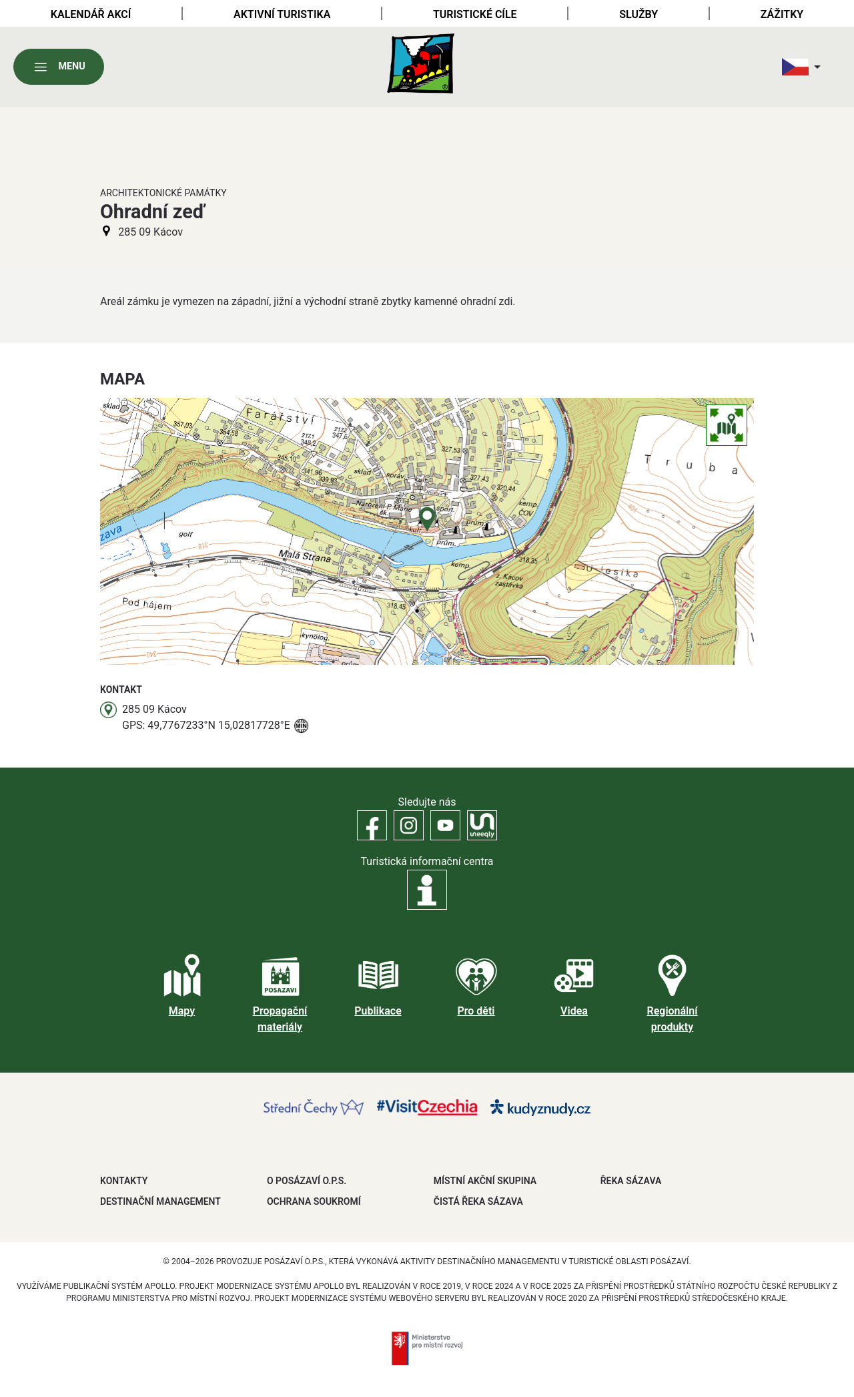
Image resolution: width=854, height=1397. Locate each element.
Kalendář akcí (91, 14)
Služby (638, 14)
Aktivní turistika (282, 14)
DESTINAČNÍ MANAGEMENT (160, 1201)
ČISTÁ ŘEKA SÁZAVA (478, 1201)
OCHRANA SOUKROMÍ (314, 1201)
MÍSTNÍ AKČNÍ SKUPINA (485, 1180)
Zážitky (782, 14)
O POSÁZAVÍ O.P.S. (306, 1180)
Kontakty (123, 1180)
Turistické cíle (475, 14)
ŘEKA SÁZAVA (631, 1180)
